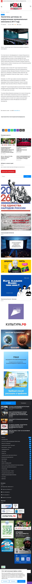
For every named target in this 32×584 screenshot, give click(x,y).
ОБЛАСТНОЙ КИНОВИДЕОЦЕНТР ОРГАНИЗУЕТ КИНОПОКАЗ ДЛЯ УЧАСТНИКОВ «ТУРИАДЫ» (24, 157)
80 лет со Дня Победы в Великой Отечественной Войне (12, 464)
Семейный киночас (5, 449)
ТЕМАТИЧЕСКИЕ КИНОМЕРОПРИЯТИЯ (9, 474)
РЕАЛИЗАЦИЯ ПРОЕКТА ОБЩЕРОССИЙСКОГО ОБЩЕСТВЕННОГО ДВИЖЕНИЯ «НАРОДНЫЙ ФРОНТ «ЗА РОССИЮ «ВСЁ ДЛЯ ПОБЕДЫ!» (7, 150)
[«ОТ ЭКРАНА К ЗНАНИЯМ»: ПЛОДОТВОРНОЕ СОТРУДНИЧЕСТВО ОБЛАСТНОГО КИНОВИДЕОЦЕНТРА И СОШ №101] (4, 426)
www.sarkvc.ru (17, 110)
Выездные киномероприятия (7, 457)
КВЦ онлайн (4, 461)
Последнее (8, 403)
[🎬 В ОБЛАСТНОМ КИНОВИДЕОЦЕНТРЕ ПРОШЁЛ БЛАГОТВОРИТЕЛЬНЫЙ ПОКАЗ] (4, 408)
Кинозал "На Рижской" (6, 443)
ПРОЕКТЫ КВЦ (4, 468)
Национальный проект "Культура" (8, 445)
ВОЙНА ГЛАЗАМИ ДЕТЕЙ (6, 463)
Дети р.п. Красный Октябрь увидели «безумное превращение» (6, 157)
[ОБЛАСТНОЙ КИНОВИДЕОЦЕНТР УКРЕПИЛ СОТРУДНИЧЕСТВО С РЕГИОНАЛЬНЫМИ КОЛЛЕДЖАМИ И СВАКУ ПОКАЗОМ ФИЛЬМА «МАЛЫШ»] (4, 413)
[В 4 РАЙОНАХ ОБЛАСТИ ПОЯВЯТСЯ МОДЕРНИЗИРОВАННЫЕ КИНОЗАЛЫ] (24, 142)
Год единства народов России (8, 472)
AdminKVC (4, 24)
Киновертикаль (5, 439)
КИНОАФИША (4, 459)
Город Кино (4, 451)
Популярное (23, 403)
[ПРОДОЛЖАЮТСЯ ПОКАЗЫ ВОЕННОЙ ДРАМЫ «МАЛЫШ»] (4, 421)
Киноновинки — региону (6, 447)
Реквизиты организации (6, 497)
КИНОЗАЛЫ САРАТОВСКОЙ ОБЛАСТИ (9, 466)
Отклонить (13, 581)
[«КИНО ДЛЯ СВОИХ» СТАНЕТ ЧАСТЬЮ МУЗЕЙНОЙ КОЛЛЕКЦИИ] (4, 432)
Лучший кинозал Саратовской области (9, 455)
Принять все (21, 581)
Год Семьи (4, 476)
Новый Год (4, 453)
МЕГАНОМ (4, 478)
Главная (3, 12)
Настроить (5, 581)
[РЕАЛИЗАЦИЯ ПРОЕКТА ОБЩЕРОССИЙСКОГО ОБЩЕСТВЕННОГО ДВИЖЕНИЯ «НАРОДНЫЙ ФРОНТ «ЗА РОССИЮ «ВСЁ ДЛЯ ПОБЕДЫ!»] (8, 142)
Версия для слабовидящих (8, 171)
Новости (7, 12)
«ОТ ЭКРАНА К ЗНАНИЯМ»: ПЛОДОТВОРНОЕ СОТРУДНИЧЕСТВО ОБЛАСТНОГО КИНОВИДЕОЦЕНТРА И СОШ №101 (18, 426)
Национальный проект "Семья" (8, 470)
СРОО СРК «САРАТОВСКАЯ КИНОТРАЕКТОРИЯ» (11, 441)
